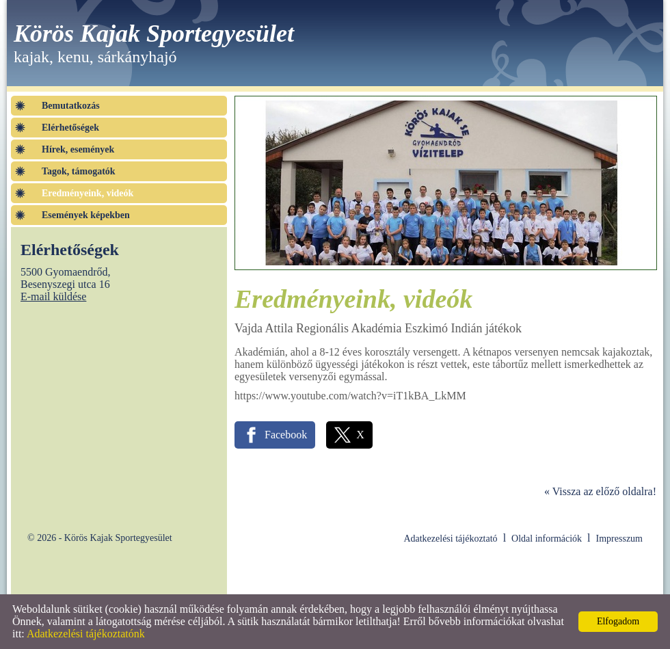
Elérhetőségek (70, 127)
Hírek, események (78, 149)
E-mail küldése (53, 296)
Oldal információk (546, 538)
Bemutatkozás (71, 106)
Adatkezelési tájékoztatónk (86, 633)
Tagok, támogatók (79, 171)
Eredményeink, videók (87, 193)
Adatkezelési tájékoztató (450, 538)
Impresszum (619, 538)
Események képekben (86, 215)
